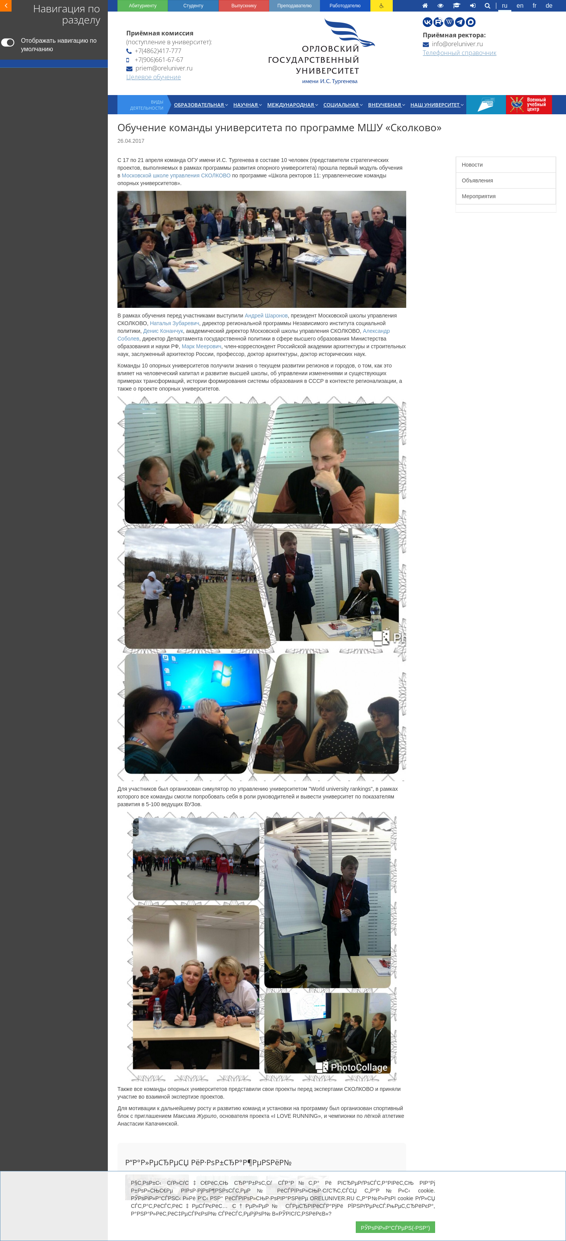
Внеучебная (386, 104)
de (549, 5)
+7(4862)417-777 (153, 51)
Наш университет (437, 104)
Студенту (193, 5)
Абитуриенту (142, 5)
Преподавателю (294, 5)
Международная (292, 104)
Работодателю (345, 5)
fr (535, 5)
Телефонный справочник (459, 52)
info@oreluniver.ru (453, 44)
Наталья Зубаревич (174, 323)
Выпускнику (243, 5)
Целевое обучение (153, 77)
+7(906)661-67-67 (154, 59)
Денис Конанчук (163, 331)
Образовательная (201, 104)
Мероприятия (479, 196)
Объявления (477, 180)
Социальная (343, 104)
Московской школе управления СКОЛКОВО (176, 175)
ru (504, 5)
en (520, 5)
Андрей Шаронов (266, 315)
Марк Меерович (201, 346)
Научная (247, 104)
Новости (472, 165)
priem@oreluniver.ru (159, 68)
